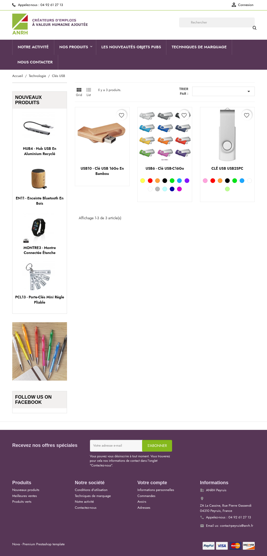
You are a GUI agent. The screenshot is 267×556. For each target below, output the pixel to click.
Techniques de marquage (199, 47)
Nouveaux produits (25, 489)
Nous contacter (35, 62)
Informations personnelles (155, 489)
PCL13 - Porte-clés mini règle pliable (39, 299)
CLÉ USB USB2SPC (227, 168)
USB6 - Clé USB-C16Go (164, 168)
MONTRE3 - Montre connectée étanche (39, 250)
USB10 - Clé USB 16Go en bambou (102, 171)
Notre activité (33, 47)
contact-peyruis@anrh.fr (236, 525)
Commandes (146, 495)
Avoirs (141, 501)
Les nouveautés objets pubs (131, 47)
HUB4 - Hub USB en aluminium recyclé (39, 151)
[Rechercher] (217, 22)
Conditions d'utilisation (91, 489)
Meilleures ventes (24, 495)
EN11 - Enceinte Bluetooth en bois (39, 201)
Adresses (143, 507)
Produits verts (21, 501)
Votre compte (152, 482)
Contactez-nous (85, 507)
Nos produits (73, 47)
